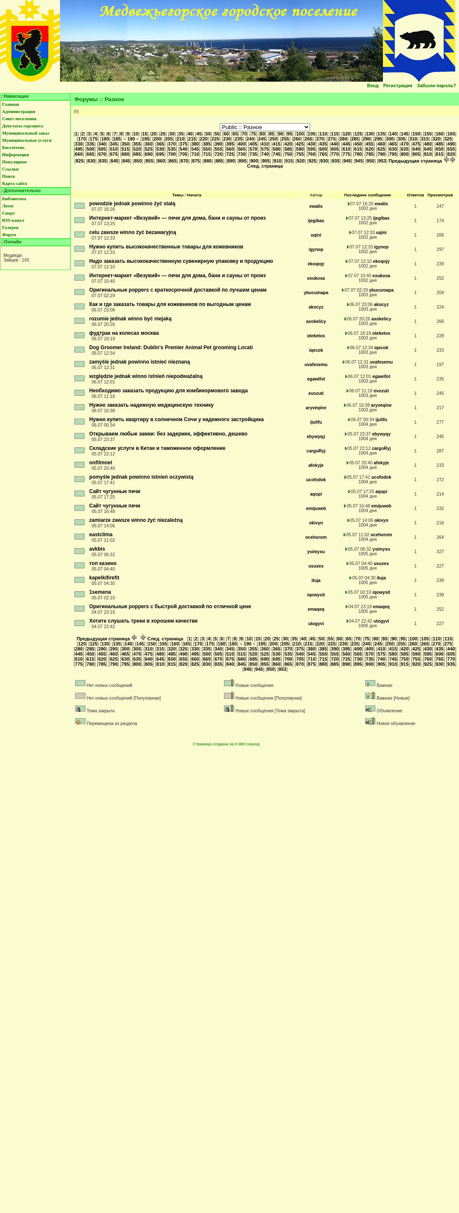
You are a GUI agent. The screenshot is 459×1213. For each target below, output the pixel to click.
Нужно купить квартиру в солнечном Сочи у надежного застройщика (176, 419)
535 (172, 149)
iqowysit (316, 595)
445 (346, 143)
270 (320, 138)
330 (78, 143)
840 (114, 160)
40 (189, 133)
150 (416, 133)
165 (451, 133)
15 (144, 133)
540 (183, 149)
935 (335, 160)
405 (253, 143)
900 (254, 160)
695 (160, 154)
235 (238, 138)
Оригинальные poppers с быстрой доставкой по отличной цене (170, 606)
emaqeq (316, 609)
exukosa (316, 278)
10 (135, 133)
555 (218, 149)
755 (299, 154)
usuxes (316, 566)
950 (370, 160)
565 (242, 149)
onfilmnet (100, 463)
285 (355, 138)
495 (78, 149)
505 (102, 149)
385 (206, 143)
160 (439, 133)
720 (218, 154)
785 (370, 154)
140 (393, 133)
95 (289, 133)
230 (227, 138)
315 (425, 138)
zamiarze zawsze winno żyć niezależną (136, 520)
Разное (114, 99)
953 (382, 160)
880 (207, 160)
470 (404, 143)
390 (218, 143)
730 (242, 154)
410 (265, 143)
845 (126, 160)
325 (448, 138)
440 (335, 143)
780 (358, 154)
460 (381, 143)
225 (215, 138)
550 (206, 149)
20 (153, 133)
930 (324, 160)
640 (416, 149)
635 (404, 149)
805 (416, 154)
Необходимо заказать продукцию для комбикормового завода (168, 391)
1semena (100, 592)
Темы (177, 195)
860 (161, 160)
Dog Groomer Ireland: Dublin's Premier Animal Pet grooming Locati (171, 347)
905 (266, 160)
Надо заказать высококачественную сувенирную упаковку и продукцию (181, 261)
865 (173, 160)
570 (253, 149)
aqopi (316, 494)
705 (183, 154)
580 (276, 149)
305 (401, 138)
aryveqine (316, 407)
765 (323, 154)
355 (137, 143)
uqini (316, 235)
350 (125, 143)
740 (265, 154)
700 (172, 154)
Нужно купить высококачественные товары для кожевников (166, 247)
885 (219, 160)
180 (105, 138)
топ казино (103, 563)
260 (297, 138)
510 (113, 149)
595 (311, 149)
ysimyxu (316, 551)
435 (323, 143)
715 (206, 154)
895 (242, 160)
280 (343, 138)
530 (160, 149)
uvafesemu (316, 364)
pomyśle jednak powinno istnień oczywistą (141, 477)
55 (217, 133)
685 (137, 154)
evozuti (316, 393)
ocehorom (315, 537)
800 (404, 154)
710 (195, 154)
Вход (372, 85)
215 (192, 138)
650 (439, 149)
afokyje (316, 465)
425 (299, 143)
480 (428, 143)
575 (265, 149)
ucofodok (316, 479)
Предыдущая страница (419, 160)
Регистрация (398, 85)
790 (381, 154)
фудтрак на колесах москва (124, 333)
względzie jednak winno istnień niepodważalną (145, 376)
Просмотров (440, 195)
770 (335, 154)
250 (273, 138)
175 (93, 138)
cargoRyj (315, 451)
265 (308, 138)
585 (288, 149)
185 (116, 138)
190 (131, 138)
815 (439, 154)
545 (195, 149)
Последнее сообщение (367, 195)
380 (195, 143)
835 (103, 160)
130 (370, 133)
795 (393, 154)
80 (262, 133)
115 (335, 133)
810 (428, 154)
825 (79, 160)
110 (323, 133)
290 (366, 138)
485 (439, 143)
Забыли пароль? (436, 85)
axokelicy (316, 321)
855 (149, 160)
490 (451, 143)
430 (311, 143)
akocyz (316, 307)
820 (451, 154)
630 (393, 149)
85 (271, 133)
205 (168, 138)
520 (137, 149)
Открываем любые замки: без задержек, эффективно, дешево (168, 434)
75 (253, 133)
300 (389, 138)
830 (91, 160)
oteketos (316, 336)
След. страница (162, 638)
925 (312, 160)
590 (299, 149)
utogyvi (316, 623)
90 (280, 133)
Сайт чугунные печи (114, 491)
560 (230, 149)
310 (413, 138)
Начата (194, 195)
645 (428, 149)
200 (157, 138)
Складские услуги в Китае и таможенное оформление (157, 448)
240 (250, 138)
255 (285, 138)
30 (172, 133)
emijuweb (316, 508)
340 (102, 143)
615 (358, 149)
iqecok (316, 350)
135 (381, 133)
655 (451, 149)
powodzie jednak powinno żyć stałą (132, 204)
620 (370, 149)
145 (404, 133)
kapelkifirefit (104, 578)
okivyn (316, 523)
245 (261, 138)
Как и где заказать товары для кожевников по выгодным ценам (170, 304)
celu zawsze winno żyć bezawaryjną (132, 232)
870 (184, 160)
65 (235, 133)
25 (162, 133)
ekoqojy (316, 264)
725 (230, 154)
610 (346, 149)
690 (149, 154)
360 (149, 143)
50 (207, 133)
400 (242, 143)
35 (180, 133)
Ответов (415, 195)
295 (378, 138)
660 (78, 154)
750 (288, 154)
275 (332, 138)
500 (90, 149)
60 (226, 133)
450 (358, 143)
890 (231, 160)
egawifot (316, 379)
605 (335, 149)
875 (196, 160)
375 (183, 143)
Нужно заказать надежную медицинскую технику (151, 405)
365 (160, 143)
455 (370, 143)
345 (113, 143)
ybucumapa (316, 292)
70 (244, 133)
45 (199, 133)
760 (311, 154)
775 (346, 154)
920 (300, 160)
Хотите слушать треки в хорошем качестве (143, 621)
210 (180, 138)
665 (90, 154)
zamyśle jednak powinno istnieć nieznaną (139, 362)
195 (145, 138)
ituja (315, 580)
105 (311, 133)
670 (102, 154)
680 (125, 154)
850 (138, 160)
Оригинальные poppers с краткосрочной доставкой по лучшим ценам (178, 290)
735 (253, 154)
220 (204, 138)
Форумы (86, 99)
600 (323, 149)
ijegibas (316, 220)
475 (416, 143)
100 (300, 133)
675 (113, 154)
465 (393, 143)
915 (289, 160)
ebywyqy (316, 436)
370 (172, 143)
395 (230, 143)
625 (381, 149)
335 (90, 143)
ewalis (315, 206)
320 (436, 138)
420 (288, 143)
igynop (316, 249)
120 (346, 133)
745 (276, 154)
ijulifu (316, 422)
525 (149, 149)
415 (276, 143)
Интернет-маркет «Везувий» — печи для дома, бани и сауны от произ (177, 218)
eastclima (100, 535)
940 (347, 160)
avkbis (97, 549)
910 (277, 160)
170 (82, 138)
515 (125, 149)
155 (428, 133)
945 (359, 160)
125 (358, 133)
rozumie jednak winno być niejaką (130, 319)
